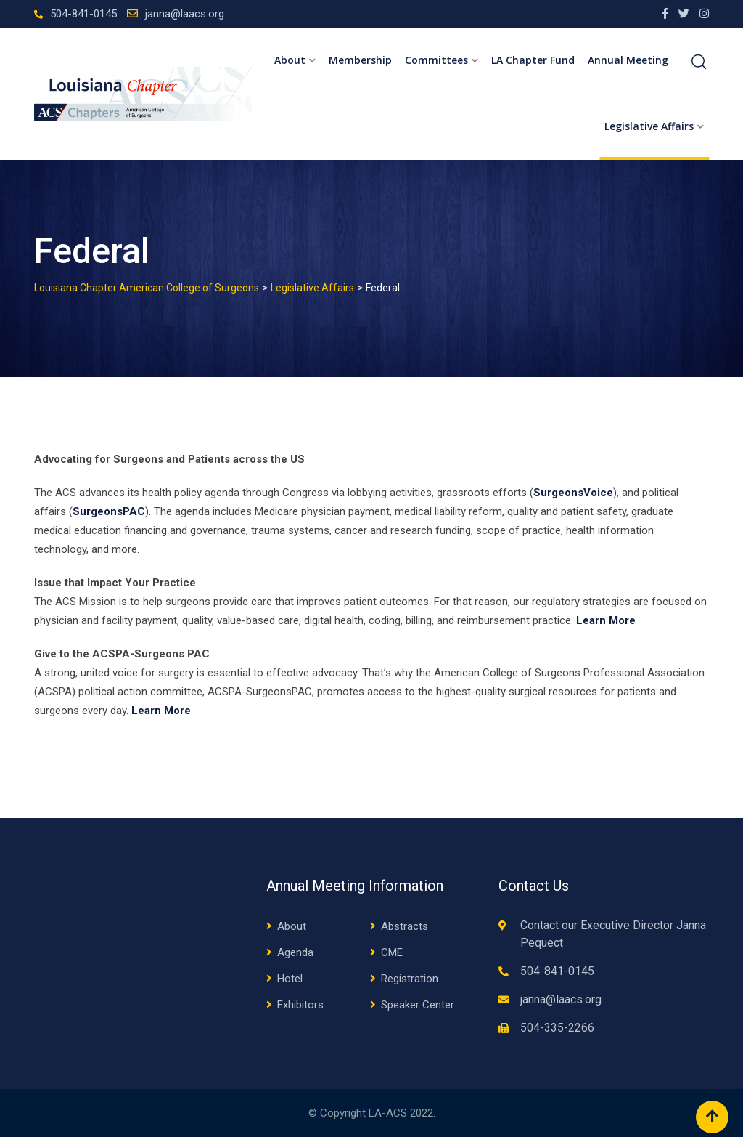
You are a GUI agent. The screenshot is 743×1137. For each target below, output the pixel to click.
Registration (409, 978)
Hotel (290, 978)
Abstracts (404, 926)
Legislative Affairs (649, 126)
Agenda (295, 952)
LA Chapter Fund (533, 60)
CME (392, 952)
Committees (436, 60)
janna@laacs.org (184, 13)
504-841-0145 (83, 13)
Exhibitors (300, 1004)
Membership (360, 60)
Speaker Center (417, 1004)
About (289, 60)
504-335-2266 (557, 1028)
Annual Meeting (628, 60)
